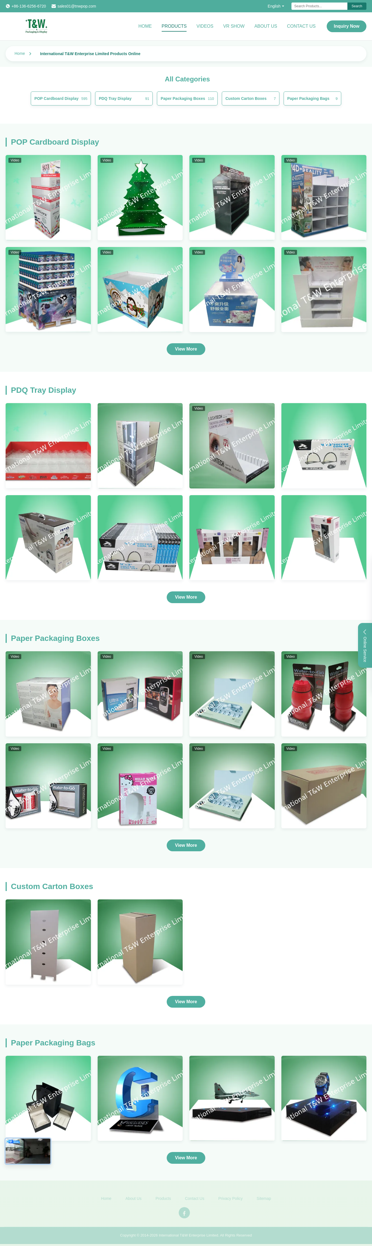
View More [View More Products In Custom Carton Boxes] (186, 1001)
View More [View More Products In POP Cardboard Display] (186, 349)
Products (174, 26)
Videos (204, 26)
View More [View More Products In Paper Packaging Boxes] (186, 845)
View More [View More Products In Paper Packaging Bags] (186, 1157)
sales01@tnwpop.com (76, 6)
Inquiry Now (346, 26)
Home (145, 26)
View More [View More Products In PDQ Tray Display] (186, 597)
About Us (265, 26)
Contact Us (301, 26)
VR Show (233, 26)
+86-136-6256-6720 (28, 6)
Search (357, 6)
